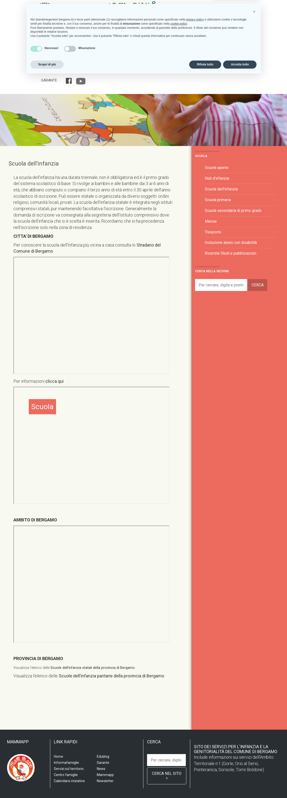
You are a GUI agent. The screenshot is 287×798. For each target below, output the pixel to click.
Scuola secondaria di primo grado (233, 210)
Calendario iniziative (210, 71)
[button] (254, 732)
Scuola (62, 71)
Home (46, 71)
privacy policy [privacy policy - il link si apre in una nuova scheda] (195, 740)
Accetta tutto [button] (240, 785)
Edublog (242, 71)
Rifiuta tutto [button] (205, 785)
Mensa (211, 221)
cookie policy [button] (178, 744)
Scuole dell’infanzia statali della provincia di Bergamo (92, 668)
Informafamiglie (170, 71)
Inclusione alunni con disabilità (231, 242)
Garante (49, 80)
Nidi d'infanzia (217, 178)
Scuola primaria (218, 199)
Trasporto (213, 232)
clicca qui (54, 381)
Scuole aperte (216, 167)
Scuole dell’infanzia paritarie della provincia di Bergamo (111, 675)
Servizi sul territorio (95, 71)
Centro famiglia (135, 71)
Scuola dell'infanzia (34, 163)
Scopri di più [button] (47, 785)
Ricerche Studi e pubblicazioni (230, 253)
